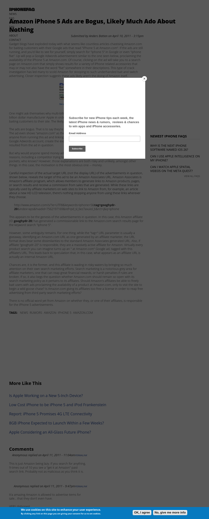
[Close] (144, 78)
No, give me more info (170, 512)
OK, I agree (142, 512)
